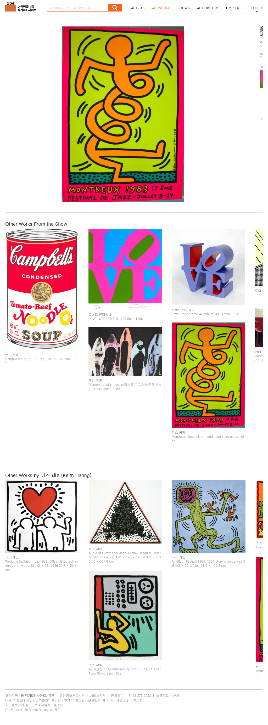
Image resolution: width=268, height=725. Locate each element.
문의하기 (117, 695)
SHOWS (184, 7)
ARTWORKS (161, 7)
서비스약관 (98, 695)
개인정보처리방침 (72, 695)
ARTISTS (138, 7)
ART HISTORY (208, 7)
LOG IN (257, 7)
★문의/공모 (234, 7)
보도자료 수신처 (167, 695)
